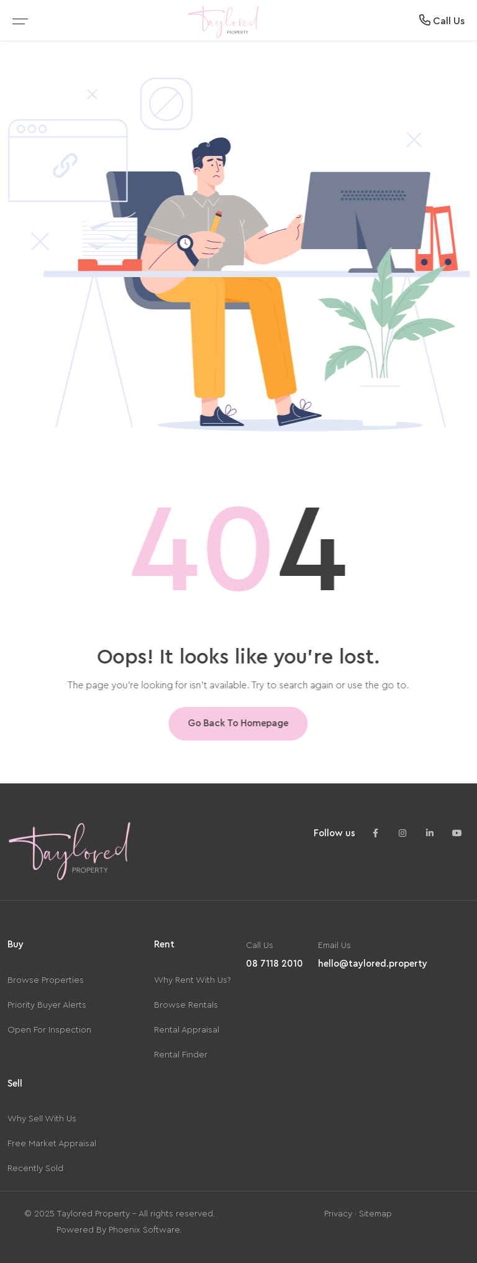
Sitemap (375, 1214)
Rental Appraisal (186, 1030)
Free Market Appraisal (51, 1143)
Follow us (334, 833)
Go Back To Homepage (236, 723)
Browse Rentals (186, 1005)
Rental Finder (180, 1055)
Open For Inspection (49, 1030)
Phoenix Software (144, 1230)
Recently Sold (35, 1168)
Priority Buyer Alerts (46, 1005)
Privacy (338, 1214)
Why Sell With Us (41, 1119)
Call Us (442, 20)
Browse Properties (45, 980)
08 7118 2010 (274, 964)
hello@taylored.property (372, 964)
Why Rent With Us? (192, 980)
